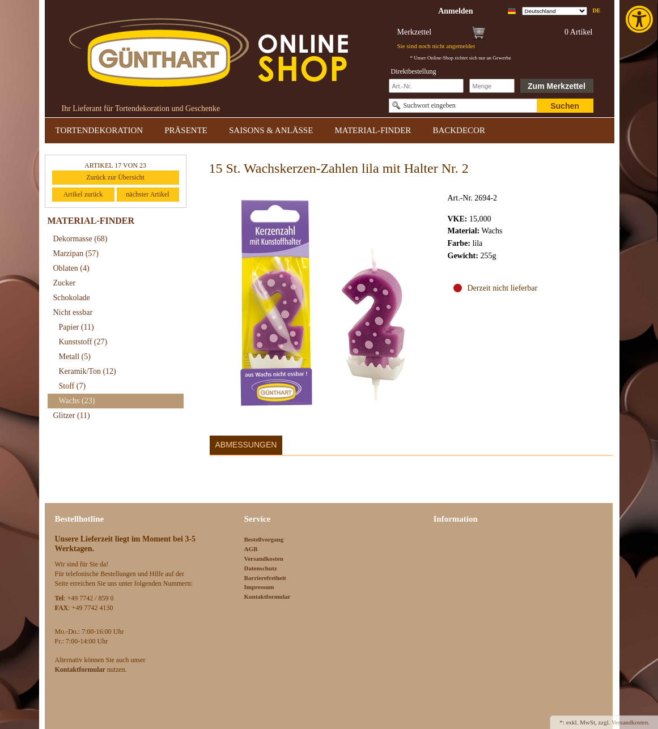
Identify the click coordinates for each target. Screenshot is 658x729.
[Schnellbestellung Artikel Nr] (426, 86)
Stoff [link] (72, 386)
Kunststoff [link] (83, 342)
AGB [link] (251, 548)
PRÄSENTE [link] (185, 130)
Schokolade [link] (71, 297)
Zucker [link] (64, 283)
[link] (640, 19)
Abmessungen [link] (246, 444)
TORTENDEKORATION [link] (99, 130)
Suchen (564, 105)
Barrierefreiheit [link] (265, 577)
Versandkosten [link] (263, 558)
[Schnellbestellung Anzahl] (492, 86)
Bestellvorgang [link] (264, 539)
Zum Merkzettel (556, 86)
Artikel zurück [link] (83, 194)
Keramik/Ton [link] (87, 371)
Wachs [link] (77, 401)
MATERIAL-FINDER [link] (372, 130)
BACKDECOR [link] (458, 130)
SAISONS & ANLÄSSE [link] (271, 130)
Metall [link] (75, 356)
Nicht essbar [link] (73, 312)
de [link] (597, 10)
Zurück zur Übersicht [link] (115, 177)
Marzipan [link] (76, 253)
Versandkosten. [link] (630, 722)
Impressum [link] (259, 586)
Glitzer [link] (71, 415)
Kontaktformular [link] (267, 596)
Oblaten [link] (71, 268)
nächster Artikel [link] (147, 194)
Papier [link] (76, 327)
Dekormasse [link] (80, 239)
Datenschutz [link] (260, 568)
